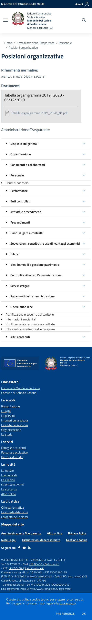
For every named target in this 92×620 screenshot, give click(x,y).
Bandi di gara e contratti (26, 233)
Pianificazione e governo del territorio (30, 314)
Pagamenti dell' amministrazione (32, 296)
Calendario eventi (12, 484)
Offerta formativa (12, 507)
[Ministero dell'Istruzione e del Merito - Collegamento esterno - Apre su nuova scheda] (22, 4)
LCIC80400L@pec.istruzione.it (26, 568)
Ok (84, 613)
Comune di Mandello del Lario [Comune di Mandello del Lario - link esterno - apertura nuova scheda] (20, 388)
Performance (19, 190)
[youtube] (24, 547)
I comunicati (9, 475)
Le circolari (8, 480)
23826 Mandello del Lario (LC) (48, 560)
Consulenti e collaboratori (27, 164)
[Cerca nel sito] (84, 20)
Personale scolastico (14, 452)
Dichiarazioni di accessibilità (41, 540)
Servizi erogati (20, 285)
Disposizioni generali (24, 143)
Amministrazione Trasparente (35, 42)
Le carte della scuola (14, 425)
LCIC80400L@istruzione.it (44, 564)
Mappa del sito (12, 524)
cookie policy (67, 603)
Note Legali (8, 540)
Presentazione (10, 406)
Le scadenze (9, 489)
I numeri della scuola (14, 420)
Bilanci (14, 254)
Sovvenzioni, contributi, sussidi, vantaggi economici (45, 243)
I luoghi (6, 411)
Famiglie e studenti (13, 447)
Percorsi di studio (12, 457)
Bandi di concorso (17, 183)
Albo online (8, 494)
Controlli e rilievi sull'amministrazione (35, 275)
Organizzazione (20, 154)
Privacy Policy (77, 533)
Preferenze (65, 613)
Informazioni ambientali (21, 319)
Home (8, 42)
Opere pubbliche (21, 306)
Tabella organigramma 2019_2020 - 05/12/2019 (34, 97)
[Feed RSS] (29, 547)
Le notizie (7, 470)
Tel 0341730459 (11, 564)
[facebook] (19, 547)
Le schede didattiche (14, 512)
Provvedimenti (20, 222)
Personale (65, 42)
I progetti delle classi (14, 516)
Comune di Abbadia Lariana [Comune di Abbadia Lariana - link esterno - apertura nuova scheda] (18, 392)
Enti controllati (20, 201)
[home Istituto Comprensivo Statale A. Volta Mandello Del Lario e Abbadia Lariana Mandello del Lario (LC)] (36, 21)
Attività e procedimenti (26, 211)
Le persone (8, 415)
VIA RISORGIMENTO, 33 (14, 560)
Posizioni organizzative (23, 47)
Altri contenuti (20, 337)
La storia (6, 434)
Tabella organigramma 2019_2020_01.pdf (39, 113)
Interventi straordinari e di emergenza (30, 329)
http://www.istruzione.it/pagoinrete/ (51, 589)
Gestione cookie (76, 540)
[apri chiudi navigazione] (5, 20)
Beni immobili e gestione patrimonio (34, 264)
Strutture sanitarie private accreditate (30, 324)
